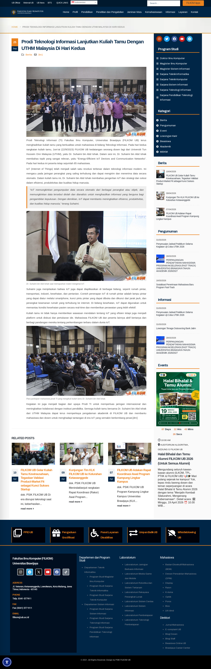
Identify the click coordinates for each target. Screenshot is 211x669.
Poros (168, 601)
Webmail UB (28, 3)
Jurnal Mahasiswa (174, 625)
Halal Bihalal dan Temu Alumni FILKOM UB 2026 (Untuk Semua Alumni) (175, 458)
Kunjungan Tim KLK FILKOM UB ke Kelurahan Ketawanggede (85, 473)
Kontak (194, 12)
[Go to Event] (178, 398)
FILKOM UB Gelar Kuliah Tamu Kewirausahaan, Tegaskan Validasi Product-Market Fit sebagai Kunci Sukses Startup (177, 179)
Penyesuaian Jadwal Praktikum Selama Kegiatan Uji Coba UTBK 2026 (174, 245)
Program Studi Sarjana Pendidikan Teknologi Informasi (101, 632)
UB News (41, 3)
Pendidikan (87, 12)
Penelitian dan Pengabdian (110, 12)
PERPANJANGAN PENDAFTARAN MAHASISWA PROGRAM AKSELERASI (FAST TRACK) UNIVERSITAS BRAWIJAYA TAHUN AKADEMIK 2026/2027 (176, 265)
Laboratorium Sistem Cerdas (139, 601)
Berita (29, 54)
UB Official (16, 3)
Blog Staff (170, 638)
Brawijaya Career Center (177, 648)
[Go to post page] (33, 454)
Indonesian (79, 2)
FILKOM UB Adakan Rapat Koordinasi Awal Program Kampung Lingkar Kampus (177, 216)
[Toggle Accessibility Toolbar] (6, 662)
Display (169, 583)
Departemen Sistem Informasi (99, 604)
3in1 (40, 54)
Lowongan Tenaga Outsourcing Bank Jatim (176, 328)
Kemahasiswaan (153, 12)
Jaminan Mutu (134, 12)
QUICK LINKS (62, 3)
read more (27, 508)
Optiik (168, 597)
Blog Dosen (171, 634)
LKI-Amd (169, 610)
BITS (50, 3)
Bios (167, 606)
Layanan (183, 12)
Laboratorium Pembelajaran (139, 615)
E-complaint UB (173, 629)
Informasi (170, 12)
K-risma (169, 592)
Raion (168, 587)
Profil (75, 12)
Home (66, 12)
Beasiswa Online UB (175, 643)
